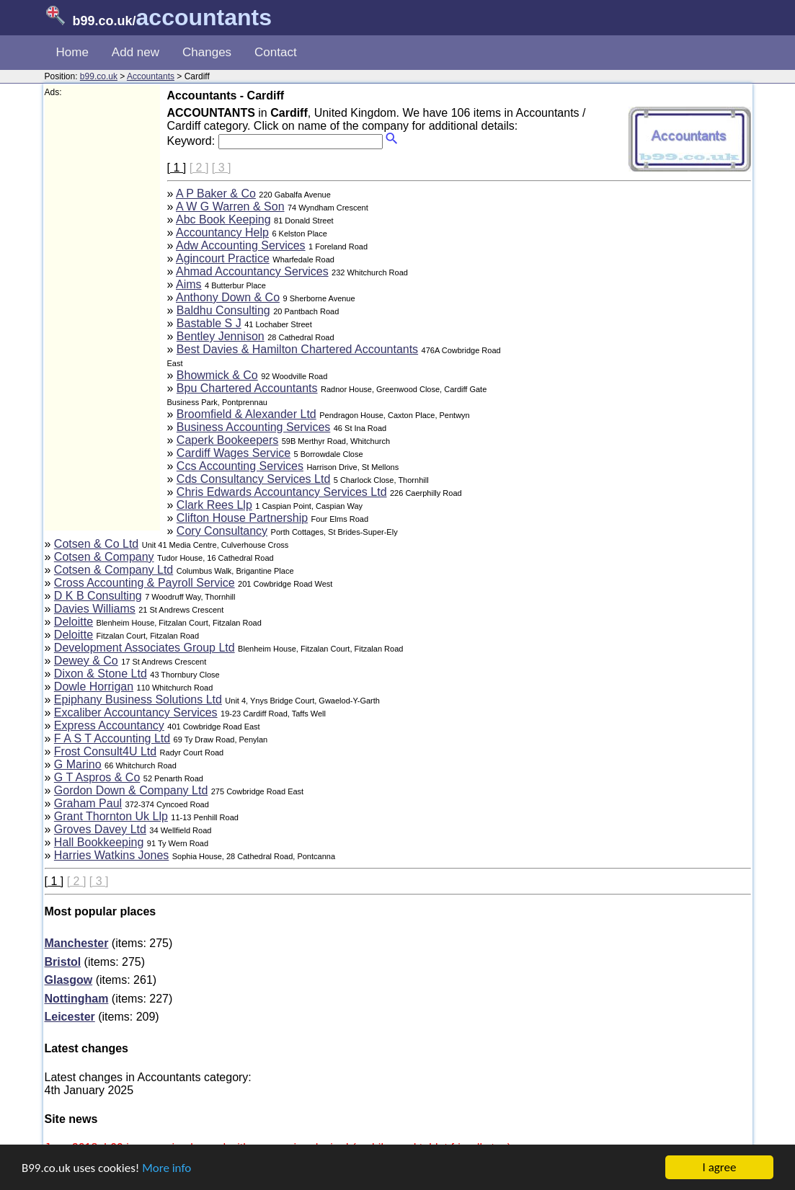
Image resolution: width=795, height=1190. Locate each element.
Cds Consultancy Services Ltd (253, 479)
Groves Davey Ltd (100, 829)
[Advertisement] (102, 314)
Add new (135, 52)
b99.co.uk (98, 76)
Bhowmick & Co (217, 375)
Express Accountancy (109, 725)
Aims (189, 284)
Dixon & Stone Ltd (100, 673)
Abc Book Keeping (223, 219)
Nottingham (77, 999)
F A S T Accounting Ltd (112, 738)
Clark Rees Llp (214, 505)
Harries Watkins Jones (111, 855)
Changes (206, 52)
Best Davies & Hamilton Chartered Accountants (297, 349)
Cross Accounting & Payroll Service (144, 583)
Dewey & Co (86, 660)
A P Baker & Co (216, 193)
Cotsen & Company (104, 557)
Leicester (70, 1017)
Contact (275, 52)
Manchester (77, 943)
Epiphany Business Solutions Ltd (138, 699)
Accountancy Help (222, 232)
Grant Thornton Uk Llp (111, 816)
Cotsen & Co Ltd (96, 544)
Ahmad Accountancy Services (252, 271)
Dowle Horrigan (93, 686)
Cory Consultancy (222, 531)
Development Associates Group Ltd (144, 647)
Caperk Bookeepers (227, 440)
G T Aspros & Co (97, 777)
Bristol (63, 962)
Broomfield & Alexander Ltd (246, 414)
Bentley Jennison (221, 336)
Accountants (150, 76)
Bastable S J (209, 323)
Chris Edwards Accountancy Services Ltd (282, 492)
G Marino (78, 764)
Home (72, 52)
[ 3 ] (221, 167)
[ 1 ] (177, 167)
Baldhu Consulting (223, 310)
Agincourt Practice (223, 258)
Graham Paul (88, 803)
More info (166, 1168)
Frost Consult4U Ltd (105, 751)
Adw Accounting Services (241, 245)
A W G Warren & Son (230, 206)
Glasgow (69, 980)
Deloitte (73, 622)
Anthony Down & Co (228, 297)
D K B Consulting (98, 596)
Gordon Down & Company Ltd (131, 790)
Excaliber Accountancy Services (136, 712)
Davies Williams (95, 609)
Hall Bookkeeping (99, 842)
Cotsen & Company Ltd (113, 570)
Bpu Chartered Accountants (247, 388)
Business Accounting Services (253, 427)
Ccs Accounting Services (240, 466)
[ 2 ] (199, 167)
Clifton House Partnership (242, 518)
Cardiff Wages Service (233, 453)
